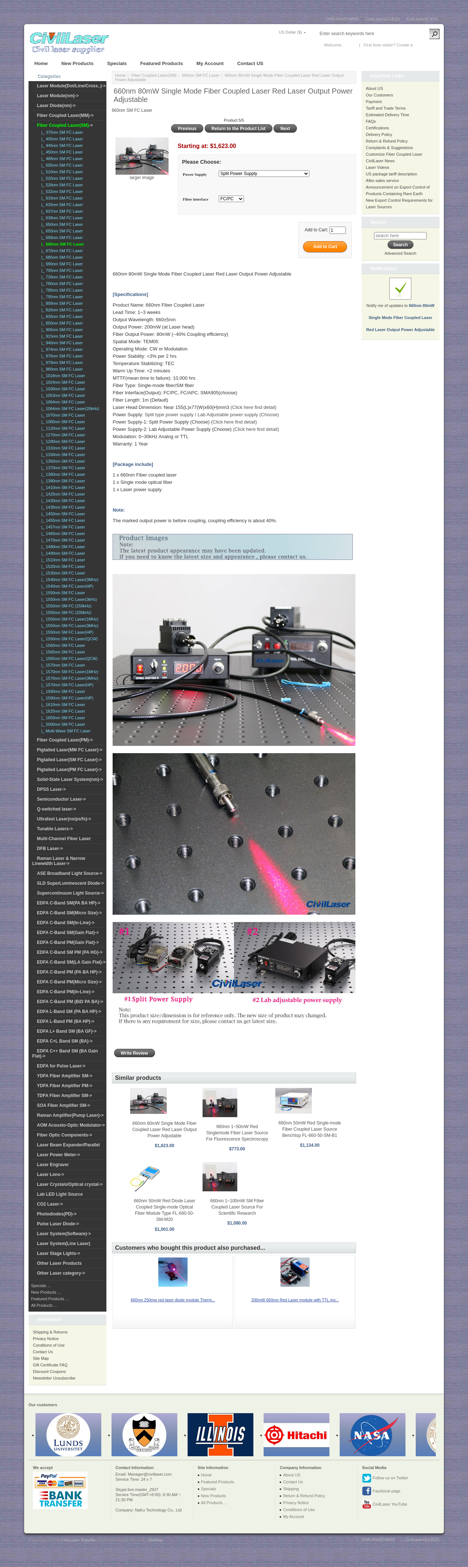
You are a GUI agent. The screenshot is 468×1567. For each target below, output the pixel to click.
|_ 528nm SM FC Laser (61, 185)
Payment (374, 101)
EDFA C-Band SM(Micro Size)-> (69, 912)
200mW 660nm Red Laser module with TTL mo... (295, 1300)
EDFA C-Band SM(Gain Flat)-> (68, 932)
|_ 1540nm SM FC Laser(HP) (66, 586)
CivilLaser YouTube (384, 1504)
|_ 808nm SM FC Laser (61, 303)
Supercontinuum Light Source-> (70, 893)
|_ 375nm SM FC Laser (61, 132)
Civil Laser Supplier (78, 1540)
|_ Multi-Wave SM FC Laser (65, 731)
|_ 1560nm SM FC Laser (62, 645)
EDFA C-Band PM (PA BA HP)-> (69, 972)
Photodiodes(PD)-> (56, 1214)
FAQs (371, 121)
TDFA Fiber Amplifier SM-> (64, 1095)
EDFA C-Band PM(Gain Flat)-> (68, 942)
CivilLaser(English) (342, 18)
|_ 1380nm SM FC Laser (62, 474)
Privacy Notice (45, 1338)
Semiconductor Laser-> (61, 799)
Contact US (250, 63)
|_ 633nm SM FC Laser (61, 198)
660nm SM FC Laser (200, 75)
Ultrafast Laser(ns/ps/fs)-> (64, 819)
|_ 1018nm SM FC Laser (62, 375)
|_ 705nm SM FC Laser (61, 270)
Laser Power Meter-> (58, 1154)
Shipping (291, 1489)
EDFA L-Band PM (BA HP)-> (65, 1021)
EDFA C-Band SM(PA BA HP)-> (68, 903)
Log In (349, 45)
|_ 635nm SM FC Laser (61, 204)
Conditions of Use (49, 1345)
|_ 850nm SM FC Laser (61, 323)
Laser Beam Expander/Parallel (68, 1144)
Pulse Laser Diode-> (58, 1223)
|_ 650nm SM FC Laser (61, 224)
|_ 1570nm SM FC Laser (62, 665)
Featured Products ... (50, 1299)
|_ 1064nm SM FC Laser (62, 402)
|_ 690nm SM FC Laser (61, 264)
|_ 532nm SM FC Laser (61, 191)
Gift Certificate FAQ (50, 1365)
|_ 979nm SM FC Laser (61, 362)
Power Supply (195, 174)
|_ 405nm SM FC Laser (61, 139)
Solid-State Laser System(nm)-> (70, 779)
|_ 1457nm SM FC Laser (62, 527)
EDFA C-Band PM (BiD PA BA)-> (70, 1001)
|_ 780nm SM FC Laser (61, 283)
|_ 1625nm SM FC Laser (62, 711)
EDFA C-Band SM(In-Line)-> (65, 922)
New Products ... (46, 1292)
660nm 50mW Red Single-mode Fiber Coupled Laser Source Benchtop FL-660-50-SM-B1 (310, 1129)
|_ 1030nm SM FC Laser (62, 389)
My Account (209, 63)
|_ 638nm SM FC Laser (61, 218)
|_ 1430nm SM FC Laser (62, 500)
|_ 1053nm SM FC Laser (62, 395)
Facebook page (381, 1491)
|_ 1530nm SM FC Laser (62, 573)
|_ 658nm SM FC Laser (61, 237)
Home (41, 63)
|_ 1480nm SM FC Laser (62, 547)
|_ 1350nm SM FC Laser (62, 461)
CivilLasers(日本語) (382, 19)
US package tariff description (391, 174)
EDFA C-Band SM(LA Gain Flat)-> (71, 962)
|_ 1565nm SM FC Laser (62, 652)
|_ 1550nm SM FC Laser (62, 593)
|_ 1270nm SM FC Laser (62, 435)
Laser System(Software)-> (64, 1233)
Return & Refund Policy (387, 141)
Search (378, 222)
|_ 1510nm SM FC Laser (62, 560)
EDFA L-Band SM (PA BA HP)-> (69, 1011)
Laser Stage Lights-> (58, 1253)
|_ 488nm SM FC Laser (61, 158)
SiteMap (155, 1540)
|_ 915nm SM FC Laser (61, 336)
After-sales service (382, 180)
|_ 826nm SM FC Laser (61, 310)
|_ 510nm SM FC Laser (61, 172)
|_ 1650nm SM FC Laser (62, 718)
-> (65, 125)
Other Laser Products (59, 1263)
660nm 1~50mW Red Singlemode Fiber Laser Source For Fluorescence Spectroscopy (237, 1133)
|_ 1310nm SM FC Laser (62, 448)
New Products (77, 63)
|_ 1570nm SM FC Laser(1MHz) (68, 671)
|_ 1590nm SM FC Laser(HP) (66, 698)
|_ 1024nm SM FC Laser (62, 382)
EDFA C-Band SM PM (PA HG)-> (69, 952)
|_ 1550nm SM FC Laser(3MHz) (68, 625)
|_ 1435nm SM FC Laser (62, 507)
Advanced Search (400, 253)
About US (374, 88)
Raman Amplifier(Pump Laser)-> (70, 1115)
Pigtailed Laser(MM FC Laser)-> (69, 749)
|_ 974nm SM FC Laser (61, 349)
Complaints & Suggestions (389, 147)
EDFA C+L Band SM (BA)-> (65, 1041)
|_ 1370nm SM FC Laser (62, 468)
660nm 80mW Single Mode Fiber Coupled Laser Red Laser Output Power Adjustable (164, 1129)
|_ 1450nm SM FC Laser (62, 514)
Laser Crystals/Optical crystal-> (70, 1184)
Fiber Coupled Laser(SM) (154, 75)
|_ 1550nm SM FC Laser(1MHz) (68, 619)
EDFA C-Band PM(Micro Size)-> (69, 981)
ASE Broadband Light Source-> (69, 873)
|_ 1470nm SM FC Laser (62, 540)
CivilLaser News (380, 161)
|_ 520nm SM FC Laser (61, 178)
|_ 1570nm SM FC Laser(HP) (66, 685)
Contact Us (43, 1352)
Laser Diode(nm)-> (56, 105)
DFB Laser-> (50, 848)
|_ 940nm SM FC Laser (61, 343)
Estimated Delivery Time (388, 115)
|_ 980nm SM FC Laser (61, 369)
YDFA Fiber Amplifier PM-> (64, 1085)
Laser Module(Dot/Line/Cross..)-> (71, 85)
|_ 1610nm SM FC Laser (62, 704)
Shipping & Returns (50, 1332)
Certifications (377, 128)
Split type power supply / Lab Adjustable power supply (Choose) (212, 414)
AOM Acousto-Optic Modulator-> (71, 1125)
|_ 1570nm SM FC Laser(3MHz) (68, 678)
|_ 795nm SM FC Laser (61, 297)
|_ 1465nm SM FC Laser (62, 533)
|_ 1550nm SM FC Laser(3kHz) (68, 599)
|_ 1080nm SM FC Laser (62, 422)
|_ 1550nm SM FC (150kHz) (65, 606)
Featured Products (161, 63)
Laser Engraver (53, 1164)
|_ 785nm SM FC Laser (61, 290)
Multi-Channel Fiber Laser (64, 838)
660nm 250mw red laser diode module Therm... (173, 1300)
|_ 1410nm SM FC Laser (62, 487)
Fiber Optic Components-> (64, 1135)
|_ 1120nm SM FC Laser (62, 428)
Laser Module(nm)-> (58, 95)
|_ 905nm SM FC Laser (61, 329)
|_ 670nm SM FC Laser (61, 250)
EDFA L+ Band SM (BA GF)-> (67, 1031)
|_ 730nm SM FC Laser (61, 277)
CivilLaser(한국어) (422, 19)
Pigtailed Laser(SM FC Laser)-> (69, 759)
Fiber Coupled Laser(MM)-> (65, 115)
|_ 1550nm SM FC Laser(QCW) (68, 639)
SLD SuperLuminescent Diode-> (70, 883)
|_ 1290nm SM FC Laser (62, 441)
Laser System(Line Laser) (63, 1243)
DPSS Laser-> (51, 789)
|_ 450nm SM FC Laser (61, 152)
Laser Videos (377, 167)
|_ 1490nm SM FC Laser (62, 553)
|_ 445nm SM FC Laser (61, 145)
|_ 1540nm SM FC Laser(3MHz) (68, 579)
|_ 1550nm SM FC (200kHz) (65, 612)
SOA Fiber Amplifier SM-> (63, 1105)
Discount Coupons (49, 1371)
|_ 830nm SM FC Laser (61, 316)
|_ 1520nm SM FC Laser (62, 566)
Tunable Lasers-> (55, 828)
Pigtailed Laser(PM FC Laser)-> (69, 769)
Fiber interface (195, 199)
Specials (117, 63)
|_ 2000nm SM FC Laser (62, 724)
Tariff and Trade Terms (386, 108)
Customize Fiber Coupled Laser (394, 154)
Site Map (41, 1358)
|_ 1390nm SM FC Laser (62, 481)
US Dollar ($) (290, 32)
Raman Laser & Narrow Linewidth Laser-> (58, 861)
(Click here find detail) (253, 407)
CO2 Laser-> (50, 1204)
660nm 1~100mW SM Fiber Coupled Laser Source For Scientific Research (237, 1207)
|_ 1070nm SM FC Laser (62, 415)
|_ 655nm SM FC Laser (61, 231)
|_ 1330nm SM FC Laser (62, 454)
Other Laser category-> (61, 1273)
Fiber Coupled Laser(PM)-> (65, 740)
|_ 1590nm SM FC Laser (62, 691)
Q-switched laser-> (56, 809)
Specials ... (41, 1285)
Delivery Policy (379, 134)
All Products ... (44, 1305)
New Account (426, 45)
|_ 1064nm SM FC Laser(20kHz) (69, 408)
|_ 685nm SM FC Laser (61, 257)
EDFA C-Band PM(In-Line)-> (65, 991)
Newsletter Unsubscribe (54, 1378)
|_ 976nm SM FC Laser (61, 356)
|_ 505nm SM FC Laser (61, 165)
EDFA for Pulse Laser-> (61, 1066)
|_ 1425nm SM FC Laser (62, 494)
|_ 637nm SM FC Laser (61, 211)
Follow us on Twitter (385, 1478)
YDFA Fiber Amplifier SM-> (64, 1075)
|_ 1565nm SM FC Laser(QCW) (68, 658)
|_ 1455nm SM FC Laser (62, 520)
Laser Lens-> (50, 1174)
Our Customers (379, 95)
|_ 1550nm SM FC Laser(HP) (66, 632)
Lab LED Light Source (60, 1194)
